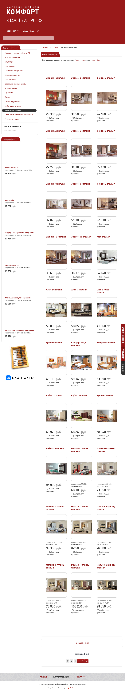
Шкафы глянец (10, 80)
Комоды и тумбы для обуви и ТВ (17, 53)
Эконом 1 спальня (55, 78)
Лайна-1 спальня (55, 448)
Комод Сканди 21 (12, 265)
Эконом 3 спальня (106, 78)
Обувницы (9, 62)
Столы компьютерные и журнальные (19, 115)
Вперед (83, 661)
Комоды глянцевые (12, 57)
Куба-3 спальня (105, 395)
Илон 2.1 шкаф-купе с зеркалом (17, 298)
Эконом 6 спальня (106, 130)
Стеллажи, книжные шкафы (15, 84)
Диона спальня (54, 342)
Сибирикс (73, 688)
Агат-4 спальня (79, 289)
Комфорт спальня (106, 342)
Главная (43, 677)
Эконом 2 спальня (80, 78)
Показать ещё (82, 643)
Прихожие (9, 93)
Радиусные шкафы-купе (14, 71)
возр (77, 60)
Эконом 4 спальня (55, 130)
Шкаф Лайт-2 (10, 200)
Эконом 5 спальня (80, 130)
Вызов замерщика (12, 119)
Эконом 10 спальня (56, 236)
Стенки (7, 97)
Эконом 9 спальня (106, 183)
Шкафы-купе (10, 66)
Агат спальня (103, 236)
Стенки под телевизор (13, 102)
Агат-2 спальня (54, 289)
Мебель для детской (13, 106)
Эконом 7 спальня (55, 183)
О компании (80, 677)
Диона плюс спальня (103, 291)
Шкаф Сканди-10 (11, 168)
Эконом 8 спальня (80, 183)
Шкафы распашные (12, 75)
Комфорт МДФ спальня (79, 344)
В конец (86, 661)
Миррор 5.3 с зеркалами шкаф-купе (19, 233)
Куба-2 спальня (79, 395)
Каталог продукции (61, 677)
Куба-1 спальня (54, 395)
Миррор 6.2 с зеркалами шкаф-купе (19, 330)
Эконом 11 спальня (81, 236)
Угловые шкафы (11, 88)
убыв (83, 60)
